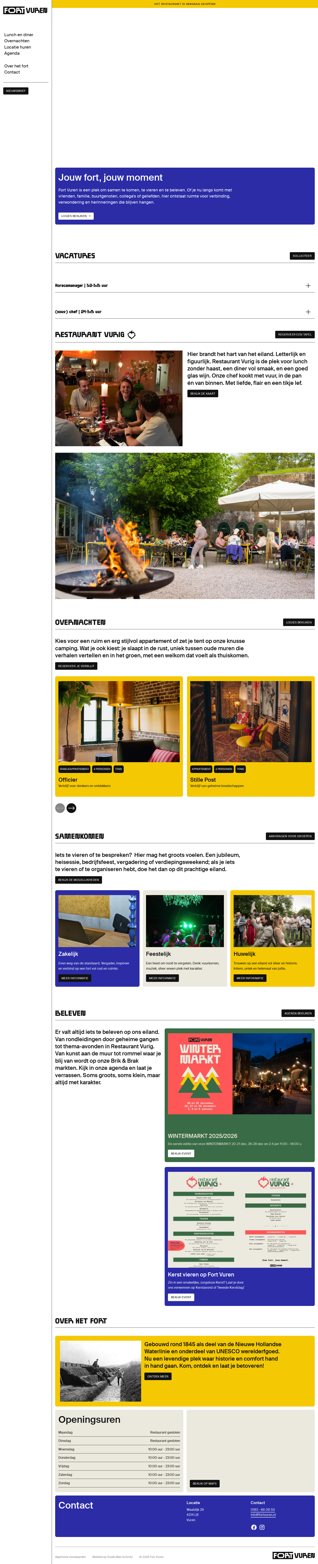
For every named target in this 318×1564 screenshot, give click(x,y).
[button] (71, 808)
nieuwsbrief (16, 91)
